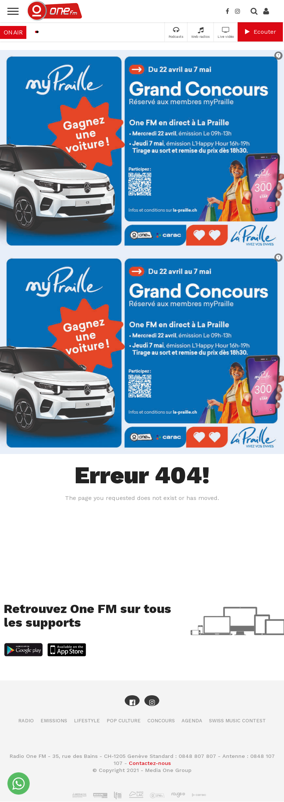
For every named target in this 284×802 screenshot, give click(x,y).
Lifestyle (87, 720)
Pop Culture (124, 720)
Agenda (192, 720)
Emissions (53, 720)
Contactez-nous (150, 763)
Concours (161, 720)
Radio (26, 720)
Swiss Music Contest (237, 720)
